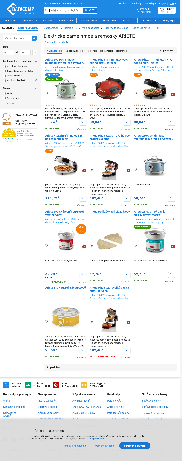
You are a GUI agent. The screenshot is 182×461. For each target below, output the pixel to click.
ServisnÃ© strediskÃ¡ (84, 413)
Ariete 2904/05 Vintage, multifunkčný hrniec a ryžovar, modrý (153, 137)
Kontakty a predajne (14, 406)
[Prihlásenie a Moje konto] (136, 11)
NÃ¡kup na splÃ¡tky (48, 412)
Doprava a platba (47, 406)
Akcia (9, 93)
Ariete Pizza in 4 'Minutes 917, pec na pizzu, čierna (153, 61)
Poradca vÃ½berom (118, 412)
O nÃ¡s (6, 400)
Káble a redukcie (148, 20)
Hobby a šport (169, 20)
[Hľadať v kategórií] (34, 38)
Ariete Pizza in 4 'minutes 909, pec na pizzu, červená (109, 61)
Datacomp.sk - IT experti (20, 9)
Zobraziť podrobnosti (95, 438)
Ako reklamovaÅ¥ (82, 400)
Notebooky (10, 20)
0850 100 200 (64, 3)
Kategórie (8, 28)
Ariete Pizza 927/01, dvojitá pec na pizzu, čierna (110, 137)
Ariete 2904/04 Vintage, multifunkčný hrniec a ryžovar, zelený (64, 61)
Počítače (47, 20)
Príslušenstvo (109, 20)
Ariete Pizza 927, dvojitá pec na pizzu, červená (109, 289)
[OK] (34, 52)
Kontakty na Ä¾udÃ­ (9, 414)
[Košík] (162, 10)
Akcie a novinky (115, 406)
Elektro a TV (128, 20)
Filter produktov (27, 28)
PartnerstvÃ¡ (114, 400)
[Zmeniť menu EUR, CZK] (173, 3)
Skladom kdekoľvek (16, 80)
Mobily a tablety (29, 20)
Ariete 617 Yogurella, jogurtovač (65, 287)
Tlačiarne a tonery (88, 20)
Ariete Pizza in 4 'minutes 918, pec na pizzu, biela (64, 137)
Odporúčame (13, 98)
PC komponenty (65, 20)
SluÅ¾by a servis (151, 400)
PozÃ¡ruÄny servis (153, 413)
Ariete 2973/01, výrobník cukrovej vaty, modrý (149, 213)
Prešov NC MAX (14, 75)
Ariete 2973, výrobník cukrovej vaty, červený (64, 213)
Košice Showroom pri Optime (20, 71)
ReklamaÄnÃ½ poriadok (86, 406)
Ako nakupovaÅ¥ (47, 400)
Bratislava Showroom (17, 66)
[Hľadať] (90, 10)
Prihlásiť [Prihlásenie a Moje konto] (144, 9)
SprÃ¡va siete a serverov (155, 406)
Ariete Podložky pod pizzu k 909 (110, 211)
